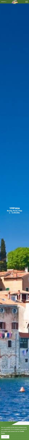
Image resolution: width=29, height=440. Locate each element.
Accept (5, 436)
